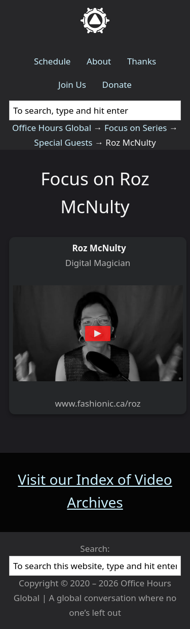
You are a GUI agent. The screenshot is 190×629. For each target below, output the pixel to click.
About (99, 61)
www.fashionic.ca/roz (97, 403)
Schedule (52, 61)
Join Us (72, 84)
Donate (116, 84)
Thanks (141, 61)
